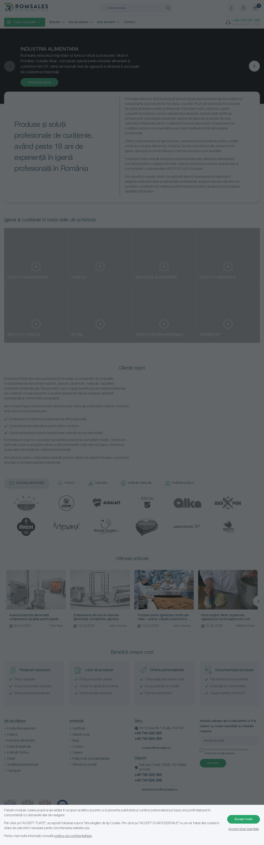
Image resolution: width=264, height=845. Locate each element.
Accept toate (244, 819)
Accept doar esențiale (243, 829)
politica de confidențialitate (73, 836)
